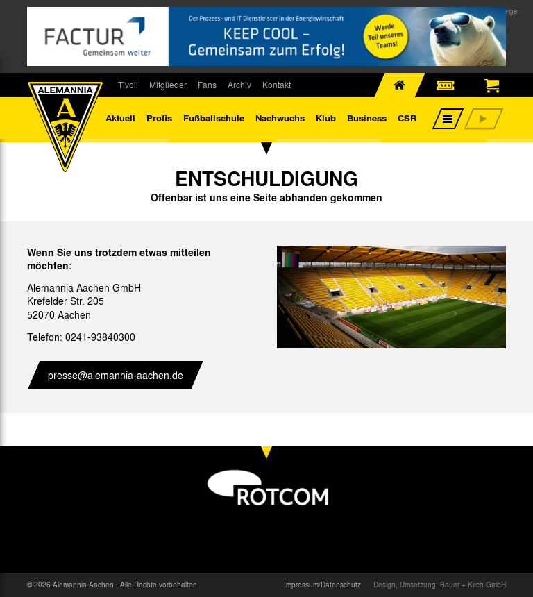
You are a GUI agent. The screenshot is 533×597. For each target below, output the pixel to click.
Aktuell (120, 117)
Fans (207, 84)
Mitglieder (168, 84)
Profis (159, 117)
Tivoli (128, 84)
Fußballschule (213, 117)
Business (367, 117)
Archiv (239, 84)
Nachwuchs (280, 117)
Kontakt (276, 84)
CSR (407, 117)
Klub (326, 117)
